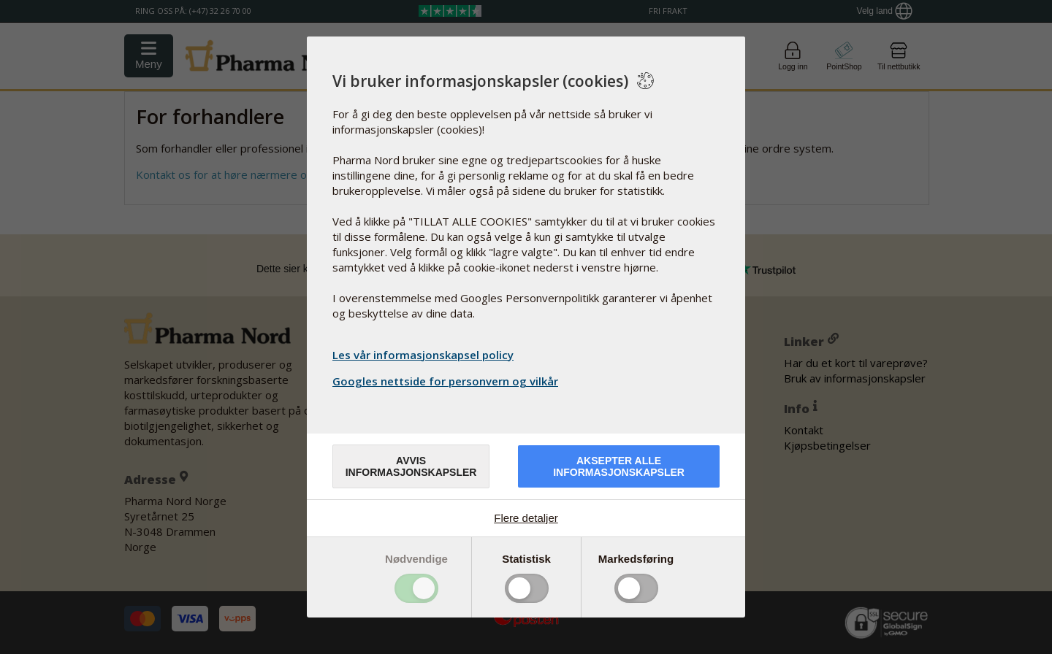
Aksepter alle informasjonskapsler (619, 466)
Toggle (416, 588)
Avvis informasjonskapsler (411, 466)
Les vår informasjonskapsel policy (423, 354)
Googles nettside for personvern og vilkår (447, 381)
